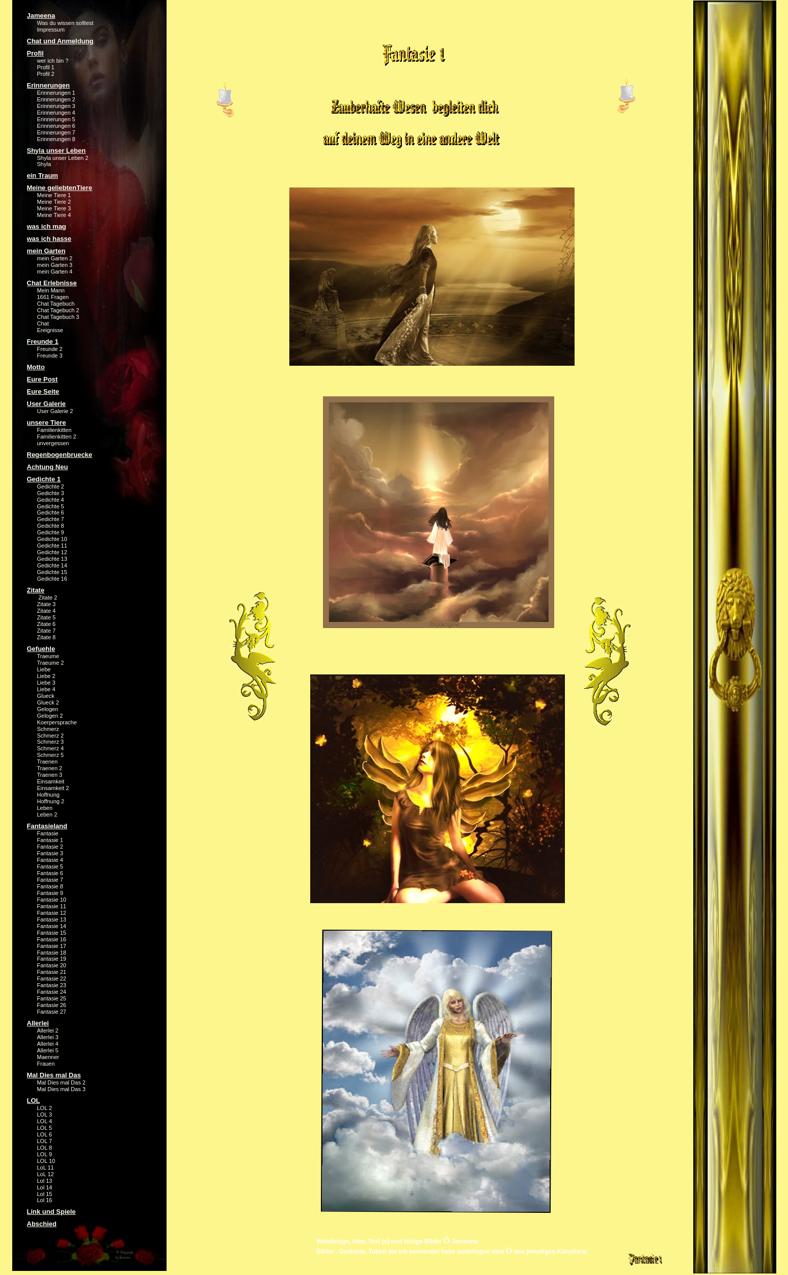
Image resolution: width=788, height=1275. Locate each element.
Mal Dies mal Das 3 (61, 1089)
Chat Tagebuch (56, 304)
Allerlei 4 (48, 1044)
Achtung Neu (47, 467)
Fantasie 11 (51, 906)
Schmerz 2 (50, 736)
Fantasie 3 (50, 853)
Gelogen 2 (50, 716)
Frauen (46, 1064)
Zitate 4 (46, 611)
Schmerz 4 (50, 748)
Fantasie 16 (51, 939)
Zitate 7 (46, 631)
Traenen (47, 761)
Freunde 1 (43, 341)
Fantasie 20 (51, 965)
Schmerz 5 (50, 755)
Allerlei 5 (48, 1050)
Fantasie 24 (51, 992)
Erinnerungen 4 (56, 113)
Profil (35, 53)
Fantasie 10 (51, 900)
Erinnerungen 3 (56, 106)
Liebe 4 (46, 689)
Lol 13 (44, 1181)
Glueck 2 (48, 702)
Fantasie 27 (51, 1012)
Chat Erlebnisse (52, 283)
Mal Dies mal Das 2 (61, 1082)
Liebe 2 (46, 676)
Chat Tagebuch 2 (58, 310)
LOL (33, 1100)
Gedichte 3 (50, 493)
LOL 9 (44, 1154)
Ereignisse (50, 330)
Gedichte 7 (50, 519)
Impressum (51, 29)
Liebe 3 (46, 683)
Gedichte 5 (50, 506)
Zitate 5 (46, 617)
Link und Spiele (51, 1211)
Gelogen (48, 709)
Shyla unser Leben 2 (63, 158)
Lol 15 (44, 1194)
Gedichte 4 (50, 500)
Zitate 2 (47, 597)
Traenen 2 (50, 768)
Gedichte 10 (52, 539)
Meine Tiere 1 (54, 195)
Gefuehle (41, 649)
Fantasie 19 (51, 959)
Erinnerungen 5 (56, 119)
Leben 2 (47, 814)
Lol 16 (44, 1200)
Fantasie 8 (50, 886)
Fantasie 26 (51, 1005)
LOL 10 (46, 1161)
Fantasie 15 (51, 933)
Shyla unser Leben (56, 150)
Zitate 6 (46, 624)
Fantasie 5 (50, 866)
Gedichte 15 (52, 572)
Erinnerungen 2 (56, 99)
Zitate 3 (46, 604)
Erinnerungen (48, 85)
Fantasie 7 (50, 880)
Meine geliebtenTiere (59, 188)
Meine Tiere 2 (54, 202)
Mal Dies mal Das (54, 1075)
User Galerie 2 (55, 411)
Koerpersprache (57, 722)
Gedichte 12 (52, 552)
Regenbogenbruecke (60, 454)
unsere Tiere (46, 422)
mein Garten (46, 251)
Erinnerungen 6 (56, 126)
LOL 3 (44, 1114)
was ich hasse (49, 238)
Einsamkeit (51, 781)
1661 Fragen (53, 297)
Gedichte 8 (50, 526)
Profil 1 (46, 67)
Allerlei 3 (48, 1037)
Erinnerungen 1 (56, 93)
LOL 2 (44, 1108)
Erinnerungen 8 (56, 139)
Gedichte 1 (44, 479)
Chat (43, 323)
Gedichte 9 (50, 532)
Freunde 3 (50, 355)
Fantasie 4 (50, 860)
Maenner (48, 1057)
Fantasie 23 (51, 985)
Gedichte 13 (52, 559)
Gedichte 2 (50, 486)
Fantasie (48, 833)
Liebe (44, 669)
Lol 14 (44, 1187)
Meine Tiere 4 (54, 215)
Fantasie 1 (50, 840)
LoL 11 (45, 1167)
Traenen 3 (50, 775)
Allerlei (38, 1023)
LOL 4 (44, 1121)
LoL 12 (45, 1174)
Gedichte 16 (52, 579)
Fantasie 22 (51, 978)
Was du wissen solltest (65, 23)
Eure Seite (43, 391)
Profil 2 (46, 74)
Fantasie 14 (51, 926)
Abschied (42, 1224)
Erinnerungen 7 (56, 132)
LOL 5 (44, 1128)
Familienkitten (54, 430)
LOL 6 (44, 1134)
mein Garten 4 (55, 271)
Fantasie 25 (51, 998)
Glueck (46, 696)
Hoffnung (48, 795)
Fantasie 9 (50, 893)
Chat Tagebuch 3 (58, 317)
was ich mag (46, 226)
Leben (45, 808)
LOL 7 (44, 1141)
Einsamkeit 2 (53, 788)
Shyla (44, 164)
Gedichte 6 (50, 512)
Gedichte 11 (52, 545)
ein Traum (42, 175)
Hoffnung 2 (51, 801)
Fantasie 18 (51, 953)
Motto (36, 367)
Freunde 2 (50, 349)
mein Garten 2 (55, 258)
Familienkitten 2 (56, 436)
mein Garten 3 (55, 265)
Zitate (36, 590)
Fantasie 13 (51, 919)
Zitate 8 (46, 637)
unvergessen (53, 443)
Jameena (41, 15)
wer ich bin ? (53, 61)
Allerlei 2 (48, 1030)
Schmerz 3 (50, 742)
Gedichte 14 (52, 565)
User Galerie (46, 404)
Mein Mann (51, 290)
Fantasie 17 (51, 946)
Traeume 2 (50, 663)
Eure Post (42, 379)
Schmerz (48, 729)
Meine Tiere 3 (54, 208)
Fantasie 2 (50, 847)
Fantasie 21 (51, 972)
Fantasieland (47, 826)
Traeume (48, 656)
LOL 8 (44, 1148)
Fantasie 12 (51, 913)
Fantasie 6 (50, 873)
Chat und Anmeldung (60, 41)
